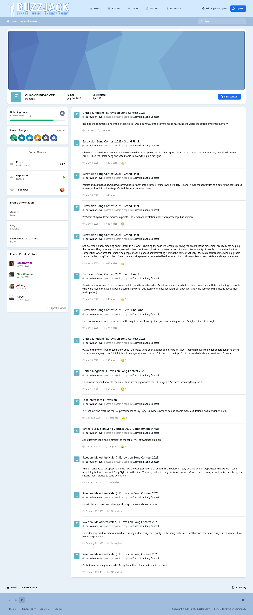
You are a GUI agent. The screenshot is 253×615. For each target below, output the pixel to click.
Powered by (230, 608)
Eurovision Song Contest (145, 117)
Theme (13, 608)
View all (61, 130)
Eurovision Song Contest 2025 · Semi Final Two (112, 274)
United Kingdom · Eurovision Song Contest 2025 (113, 339)
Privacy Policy (28, 608)
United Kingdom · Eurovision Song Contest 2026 (113, 113)
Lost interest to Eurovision (99, 400)
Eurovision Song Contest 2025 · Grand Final (110, 141)
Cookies (58, 608)
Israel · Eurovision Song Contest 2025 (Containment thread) (121, 429)
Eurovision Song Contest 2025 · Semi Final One (112, 310)
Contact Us (45, 608)
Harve (20, 296)
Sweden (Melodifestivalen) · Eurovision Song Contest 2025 (120, 457)
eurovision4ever (94, 117)
